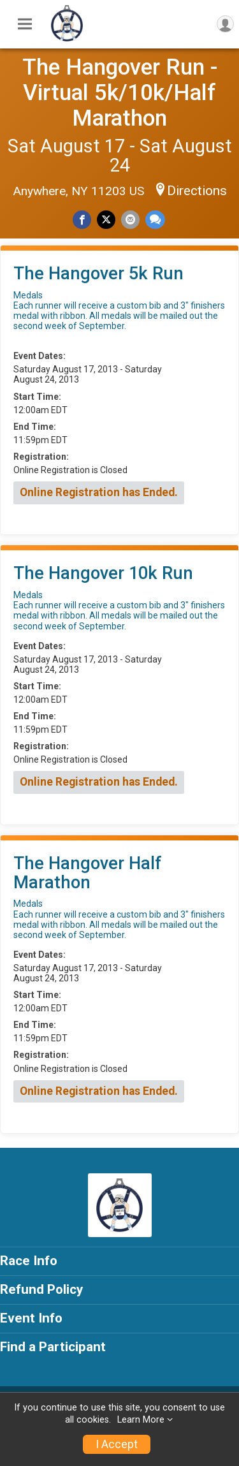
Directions (197, 190)
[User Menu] (225, 24)
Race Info (28, 1260)
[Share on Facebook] (82, 219)
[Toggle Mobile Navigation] (25, 24)
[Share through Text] (155, 219)
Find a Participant (53, 1346)
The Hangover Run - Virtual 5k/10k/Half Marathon (119, 92)
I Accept (117, 1444)
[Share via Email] (130, 219)
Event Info (31, 1318)
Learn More (140, 1419)
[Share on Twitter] (106, 219)
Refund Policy (41, 1289)
